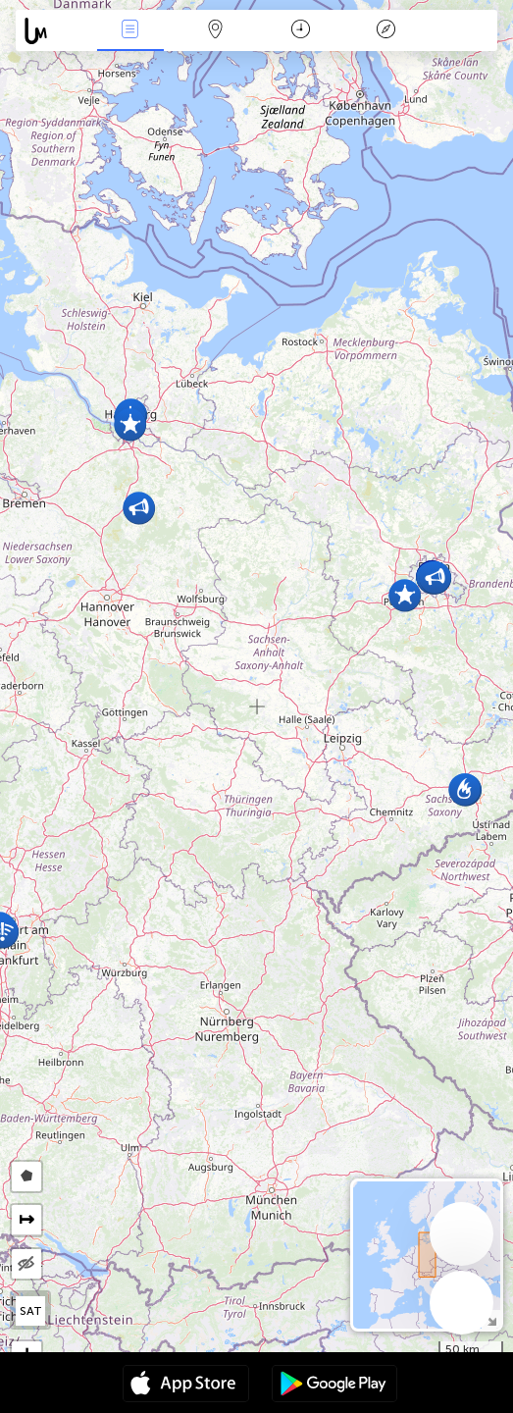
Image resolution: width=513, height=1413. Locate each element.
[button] (139, 508)
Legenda (385, 31)
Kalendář (300, 31)
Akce (130, 31)
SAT (31, 1311)
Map (216, 31)
